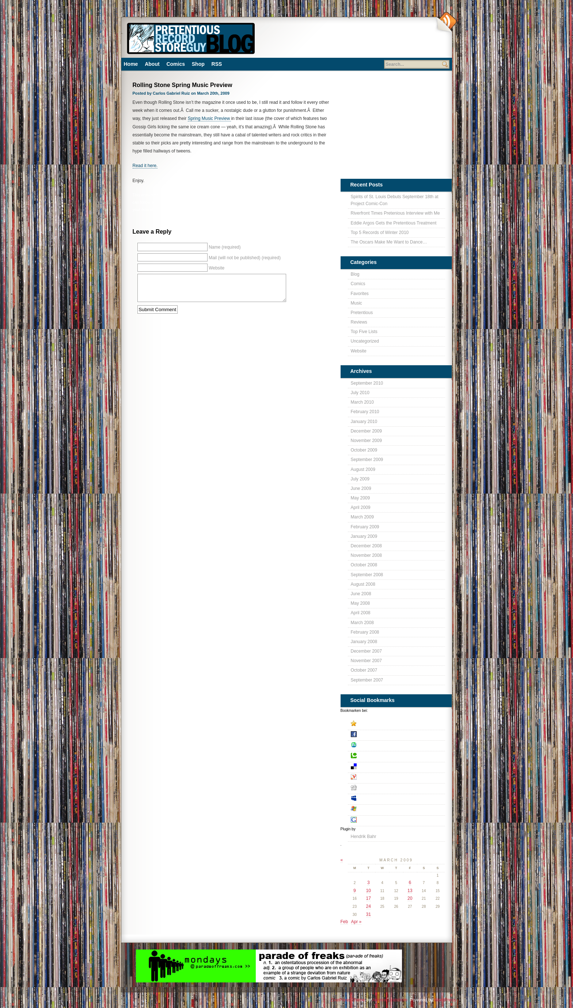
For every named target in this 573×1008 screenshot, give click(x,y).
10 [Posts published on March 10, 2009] (368, 890)
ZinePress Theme (348, 1000)
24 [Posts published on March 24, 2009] (368, 906)
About (152, 64)
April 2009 (361, 507)
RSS (217, 64)
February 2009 (365, 526)
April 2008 (361, 612)
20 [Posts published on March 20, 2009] (409, 898)
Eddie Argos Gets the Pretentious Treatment (394, 223)
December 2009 (366, 431)
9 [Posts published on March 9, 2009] (354, 890)
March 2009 (362, 517)
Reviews (359, 322)
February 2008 (365, 632)
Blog (282, 195)
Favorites (360, 293)
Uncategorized (365, 341)
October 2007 (364, 670)
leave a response (278, 202)
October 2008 (364, 564)
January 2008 (364, 641)
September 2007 (367, 680)
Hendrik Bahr (363, 836)
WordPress (445, 1000)
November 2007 (366, 660)
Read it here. (145, 165)
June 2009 (361, 488)
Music (293, 195)
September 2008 (367, 574)
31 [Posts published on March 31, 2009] (368, 914)
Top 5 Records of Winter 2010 (380, 232)
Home (131, 64)
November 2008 (366, 555)
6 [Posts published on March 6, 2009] (410, 882)
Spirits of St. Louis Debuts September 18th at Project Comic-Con (395, 200)
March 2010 (362, 402)
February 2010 (365, 411)
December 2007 (366, 651)
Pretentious (311, 195)
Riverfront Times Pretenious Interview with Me (395, 213)
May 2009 (360, 498)
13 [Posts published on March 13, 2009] (409, 890)
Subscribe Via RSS (446, 22)
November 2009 (366, 440)
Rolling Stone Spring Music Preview (182, 85)
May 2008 (360, 603)
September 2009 (367, 459)
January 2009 (364, 536)
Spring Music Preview (209, 118)
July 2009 (360, 479)
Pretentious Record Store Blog (190, 37)
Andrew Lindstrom (389, 1000)
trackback (309, 202)
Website (359, 351)
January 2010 (364, 421)
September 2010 (367, 383)
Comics (175, 64)
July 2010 (360, 392)
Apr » (356, 921)
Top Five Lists (364, 331)
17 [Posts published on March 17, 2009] (368, 898)
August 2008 (363, 584)
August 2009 (363, 469)
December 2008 (366, 545)
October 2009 (364, 450)
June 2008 (361, 593)
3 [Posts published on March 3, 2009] (368, 882)
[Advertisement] (346, 40)
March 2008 (362, 622)
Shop (198, 64)
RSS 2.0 (229, 202)
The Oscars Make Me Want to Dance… (389, 242)
